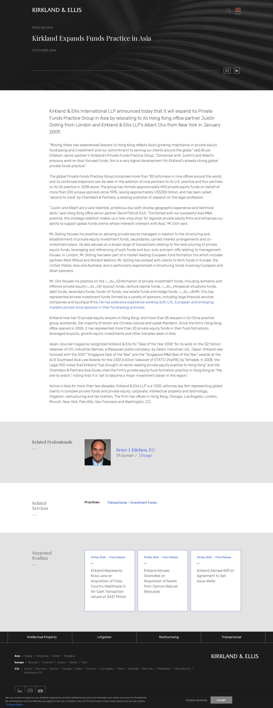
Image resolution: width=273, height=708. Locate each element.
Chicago (145, 455)
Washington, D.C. (33, 672)
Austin (28, 668)
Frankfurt (47, 662)
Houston (91, 668)
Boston (54, 668)
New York (148, 668)
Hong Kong (42, 656)
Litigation (104, 637)
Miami (121, 668)
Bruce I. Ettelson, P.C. (136, 449)
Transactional (117, 503)
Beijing (28, 656)
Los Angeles (107, 668)
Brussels (33, 662)
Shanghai (69, 656)
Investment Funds (143, 503)
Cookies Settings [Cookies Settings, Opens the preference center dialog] (196, 700)
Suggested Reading (42, 555)
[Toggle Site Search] (228, 10)
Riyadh (56, 656)
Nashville (133, 668)
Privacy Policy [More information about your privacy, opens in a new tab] (14, 704)
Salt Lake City (182, 668)
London (61, 662)
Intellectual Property (42, 637)
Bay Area (41, 668)
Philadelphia (163, 668)
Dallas (79, 668)
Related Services (40, 505)
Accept (221, 700)
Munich (73, 662)
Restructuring (169, 637)
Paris (84, 662)
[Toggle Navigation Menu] (238, 10)
